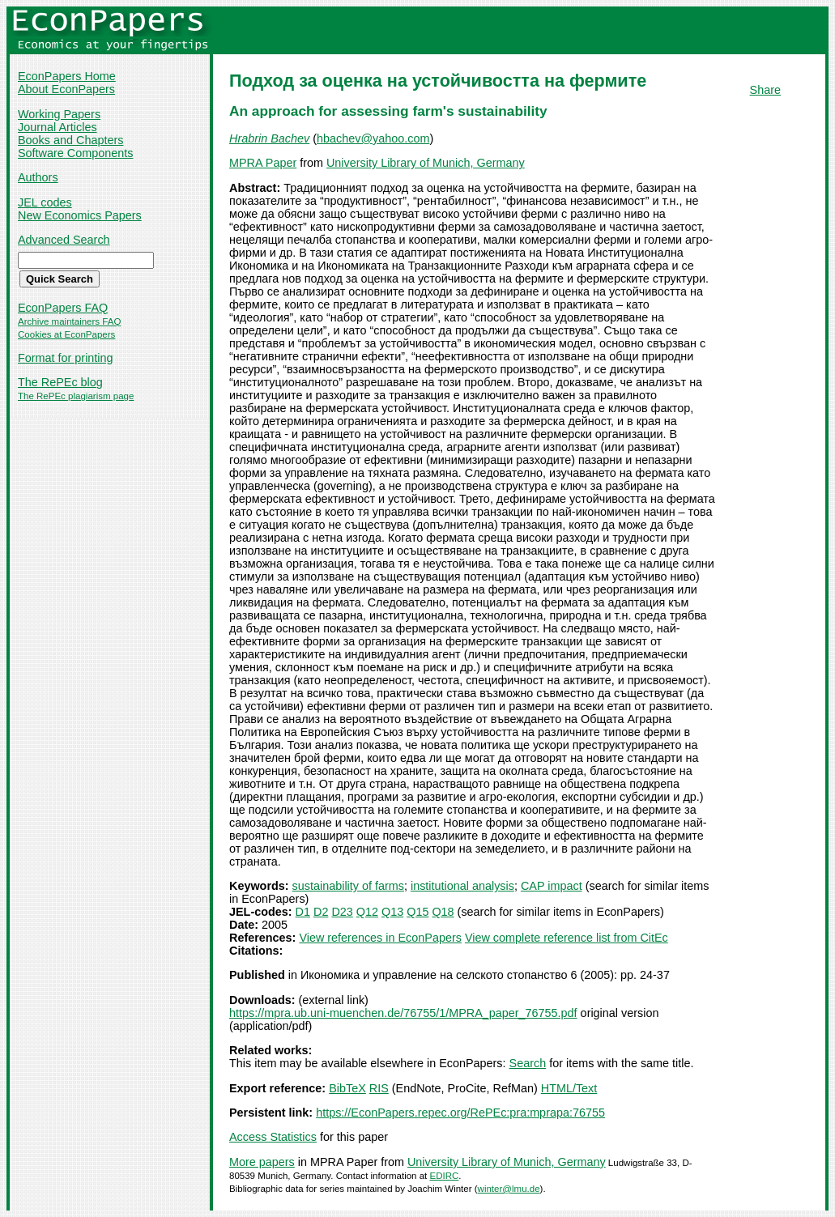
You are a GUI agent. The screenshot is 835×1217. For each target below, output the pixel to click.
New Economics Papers (80, 215)
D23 (341, 911)
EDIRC (444, 1176)
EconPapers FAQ (63, 307)
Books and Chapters (70, 140)
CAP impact (551, 885)
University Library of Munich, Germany (425, 162)
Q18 (443, 911)
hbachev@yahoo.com (373, 138)
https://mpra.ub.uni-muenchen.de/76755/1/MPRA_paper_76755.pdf (403, 1012)
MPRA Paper (262, 162)
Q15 (417, 911)
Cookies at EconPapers (66, 334)
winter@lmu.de (509, 1189)
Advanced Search (64, 239)
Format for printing (65, 357)
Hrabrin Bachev (269, 138)
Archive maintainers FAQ (69, 321)
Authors (38, 177)
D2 (320, 911)
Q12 (367, 911)
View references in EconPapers (380, 937)
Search (528, 1063)
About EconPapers (66, 89)
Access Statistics (273, 1136)
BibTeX (347, 1088)
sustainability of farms (348, 885)
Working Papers (59, 114)
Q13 (392, 911)
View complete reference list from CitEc (566, 937)
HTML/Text (569, 1088)
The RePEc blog (60, 382)
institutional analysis (462, 885)
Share (765, 89)
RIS (379, 1088)
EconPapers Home (67, 76)
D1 (303, 911)
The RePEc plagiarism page (76, 396)
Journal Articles (57, 127)
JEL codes (45, 202)
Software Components (75, 153)
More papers (262, 1161)
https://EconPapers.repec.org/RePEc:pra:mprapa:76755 (460, 1112)
